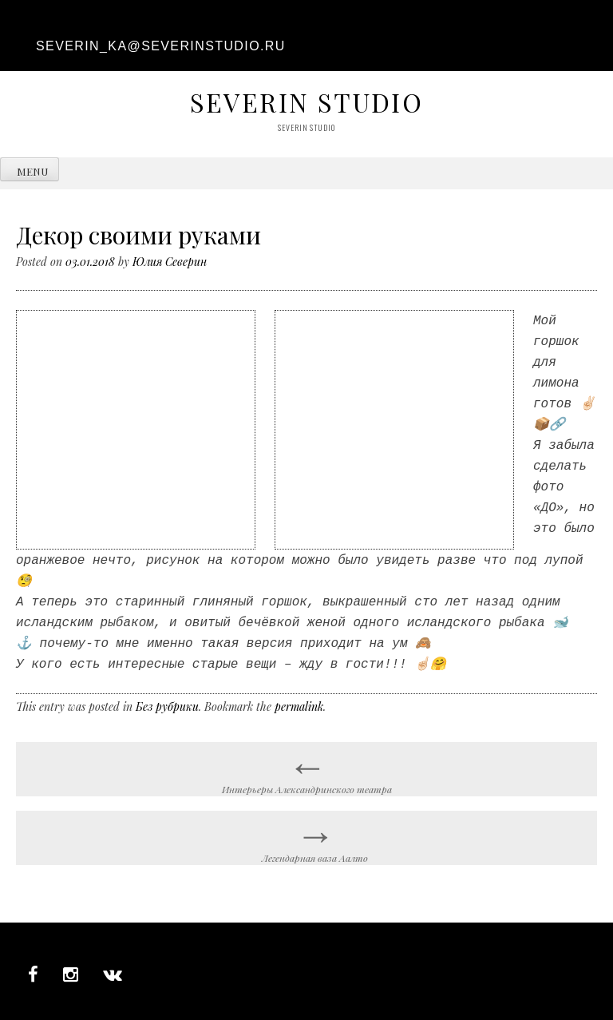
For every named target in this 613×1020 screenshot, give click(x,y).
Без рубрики (167, 696)
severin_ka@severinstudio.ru (161, 46)
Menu (32, 171)
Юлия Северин (169, 261)
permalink (299, 696)
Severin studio (307, 102)
